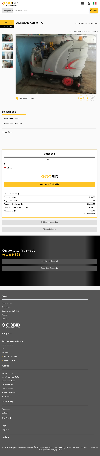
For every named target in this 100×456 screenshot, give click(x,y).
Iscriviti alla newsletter (10, 377)
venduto (49, 154)
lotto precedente (76, 31)
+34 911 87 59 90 (10, 356)
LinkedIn (5, 413)
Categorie (7, 10)
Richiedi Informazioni (49, 222)
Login (4, 426)
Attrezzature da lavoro (89, 23)
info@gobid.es (9, 360)
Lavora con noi (7, 373)
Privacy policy (7, 385)
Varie (77, 23)
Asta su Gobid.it (49, 184)
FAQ (3, 349)
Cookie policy (7, 388)
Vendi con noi (7, 345)
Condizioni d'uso (8, 381)
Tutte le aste (7, 303)
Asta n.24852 (8, 27)
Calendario (6, 307)
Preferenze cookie (9, 392)
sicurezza (5, 352)
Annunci (5, 315)
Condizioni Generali (49, 261)
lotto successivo (91, 31)
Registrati (5, 429)
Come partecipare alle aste (12, 341)
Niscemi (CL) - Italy (25, 98)
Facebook (6, 409)
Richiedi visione (49, 229)
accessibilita (6, 396)
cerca (93, 10)
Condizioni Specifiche (49, 268)
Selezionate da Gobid (10, 311)
